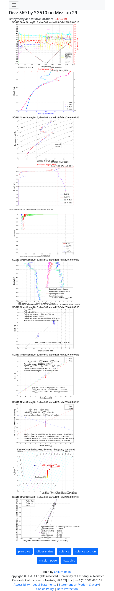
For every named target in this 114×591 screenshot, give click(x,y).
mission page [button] (48, 560)
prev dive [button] (24, 551)
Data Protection (67, 589)
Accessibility (22, 585)
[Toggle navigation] (14, 5)
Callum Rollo (62, 572)
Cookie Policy (45, 589)
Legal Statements (45, 585)
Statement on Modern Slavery (79, 585)
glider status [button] (45, 551)
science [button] (64, 551)
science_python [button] (85, 551)
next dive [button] (69, 560)
